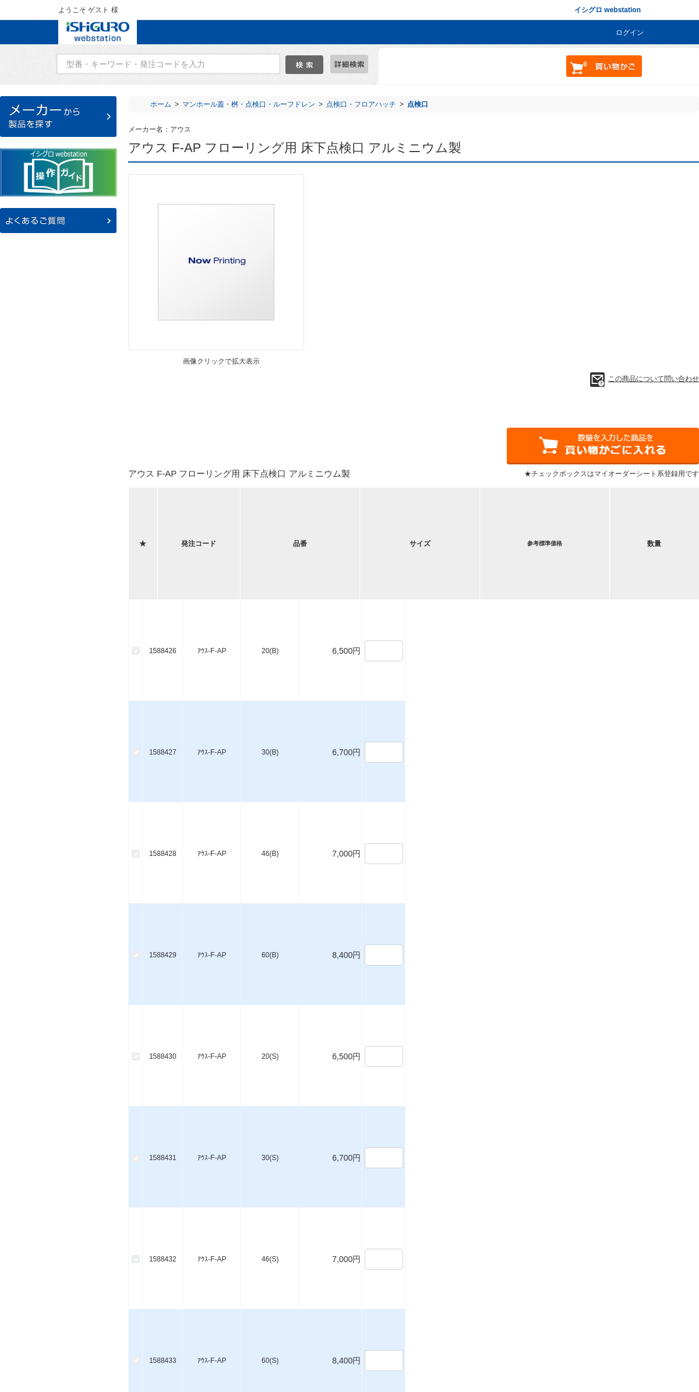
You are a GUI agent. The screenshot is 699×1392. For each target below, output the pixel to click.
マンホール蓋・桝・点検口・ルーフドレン (248, 104)
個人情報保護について (499, 1341)
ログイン (630, 33)
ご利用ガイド (263, 1341)
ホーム (160, 104)
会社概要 (381, 1341)
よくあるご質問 (196, 1341)
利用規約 (429, 1341)
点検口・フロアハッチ (361, 104)
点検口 (417, 104)
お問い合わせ (325, 1341)
